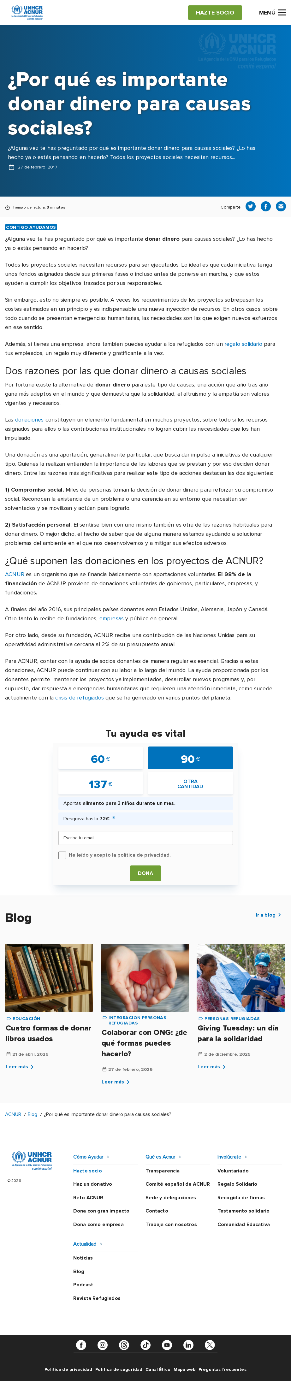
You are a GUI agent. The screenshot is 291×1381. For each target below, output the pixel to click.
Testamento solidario (243, 1211)
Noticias (83, 1258)
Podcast (83, 1285)
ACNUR (14, 574)
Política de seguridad (118, 1369)
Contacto (157, 1211)
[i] (113, 817)
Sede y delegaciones (171, 1198)
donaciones (29, 419)
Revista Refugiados (97, 1298)
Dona (145, 873)
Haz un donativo (92, 1184)
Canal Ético (158, 1369)
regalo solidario (243, 343)
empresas (111, 618)
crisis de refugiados (79, 697)
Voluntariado (233, 1171)
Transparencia (163, 1171)
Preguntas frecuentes (222, 1369)
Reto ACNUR (88, 1198)
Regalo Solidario (237, 1184)
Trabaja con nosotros (171, 1224)
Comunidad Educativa (243, 1224)
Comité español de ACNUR (178, 1184)
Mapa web (184, 1369)
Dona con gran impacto (101, 1211)
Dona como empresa (98, 1224)
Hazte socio (87, 1171)
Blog (32, 1114)
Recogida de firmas (241, 1198)
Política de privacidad (68, 1369)
